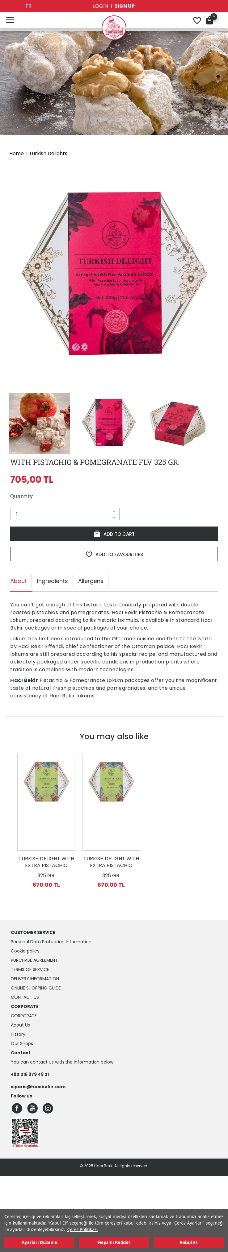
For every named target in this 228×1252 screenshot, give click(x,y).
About (18, 581)
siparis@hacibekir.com (38, 1087)
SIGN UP (125, 6)
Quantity (21, 496)
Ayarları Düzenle (39, 1242)
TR (28, 6)
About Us (20, 1025)
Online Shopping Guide (36, 988)
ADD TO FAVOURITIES (114, 554)
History (18, 1034)
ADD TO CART (114, 534)
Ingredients (52, 581)
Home (16, 153)
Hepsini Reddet (114, 1242)
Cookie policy (25, 951)
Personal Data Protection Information (51, 942)
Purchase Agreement (34, 960)
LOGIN (100, 6)
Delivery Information (35, 979)
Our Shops (22, 1043)
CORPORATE (24, 1016)
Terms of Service (30, 969)
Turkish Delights (48, 153)
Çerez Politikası (82, 1229)
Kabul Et (188, 1242)
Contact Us (25, 997)
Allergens (90, 581)
